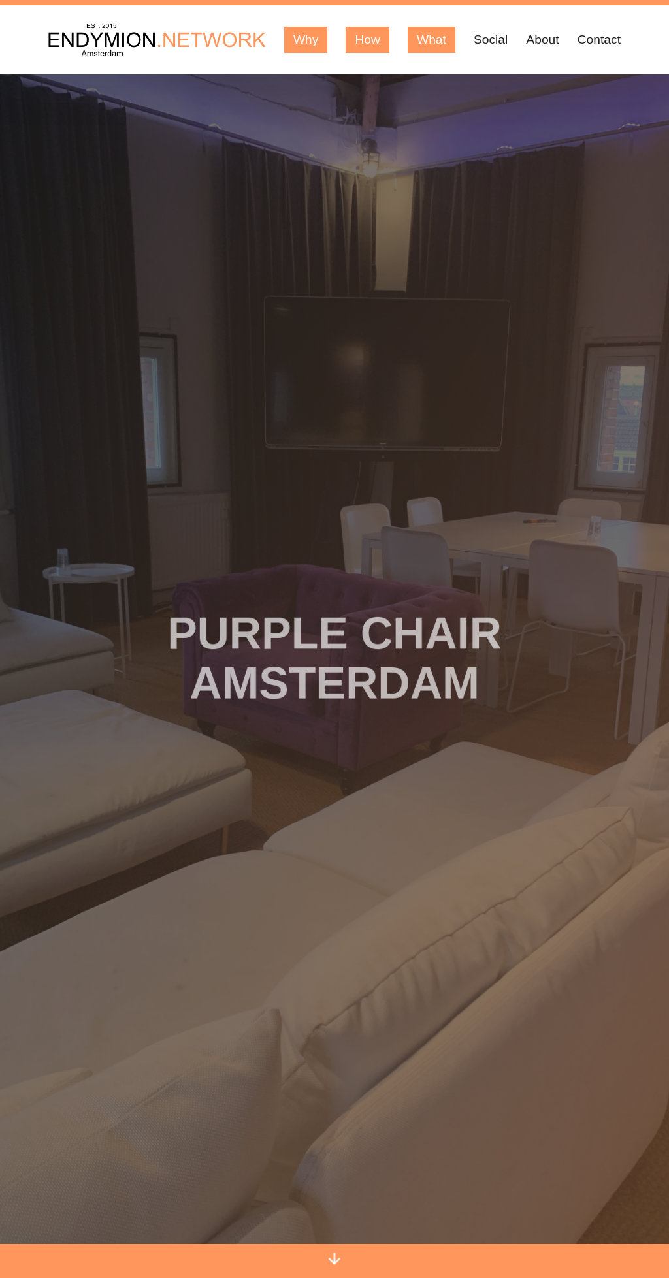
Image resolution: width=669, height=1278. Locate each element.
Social (491, 39)
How (367, 39)
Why (306, 39)
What (431, 39)
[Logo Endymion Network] (157, 40)
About (542, 39)
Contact (599, 39)
